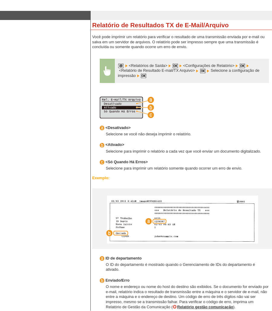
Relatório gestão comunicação (205, 307)
